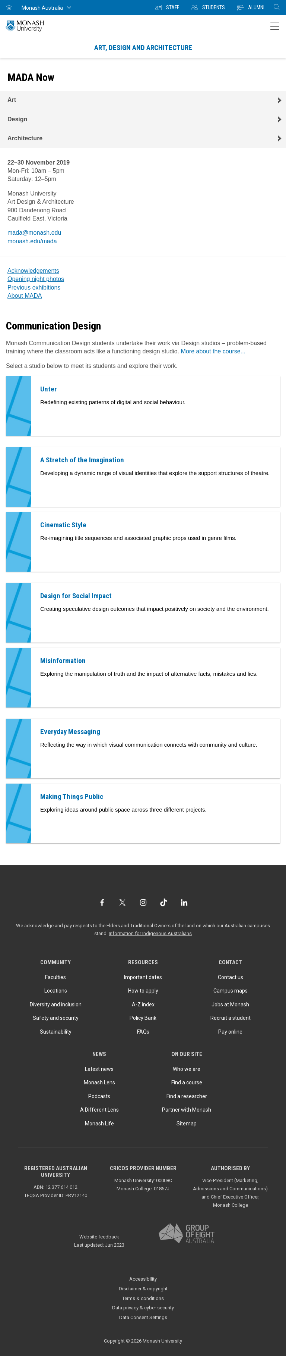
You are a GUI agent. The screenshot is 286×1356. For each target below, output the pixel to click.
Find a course (186, 1082)
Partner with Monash (186, 1110)
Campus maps (230, 991)
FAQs (143, 1032)
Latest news (99, 1069)
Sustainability (56, 1032)
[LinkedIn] (184, 902)
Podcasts (99, 1096)
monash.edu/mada (32, 241)
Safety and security (56, 1018)
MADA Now (30, 77)
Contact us (230, 977)
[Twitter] (122, 902)
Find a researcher (186, 1096)
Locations (55, 991)
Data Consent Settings (143, 1317)
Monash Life (99, 1124)
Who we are (186, 1069)
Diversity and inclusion (56, 1004)
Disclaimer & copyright (143, 1288)
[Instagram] (143, 902)
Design (17, 119)
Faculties (55, 977)
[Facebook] (102, 902)
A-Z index (143, 1004)
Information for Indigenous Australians (150, 933)
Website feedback (99, 1237)
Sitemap (187, 1124)
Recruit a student (230, 1018)
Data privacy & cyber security (143, 1307)
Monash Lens (99, 1082)
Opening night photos (35, 279)
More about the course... (213, 351)
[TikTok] (163, 902)
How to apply (143, 991)
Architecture (24, 138)
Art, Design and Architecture (143, 47)
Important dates (143, 977)
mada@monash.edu (34, 232)
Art (11, 100)
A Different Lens (99, 1110)
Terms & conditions (143, 1298)
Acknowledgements (33, 271)
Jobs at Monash (230, 1004)
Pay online (230, 1032)
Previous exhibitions (33, 287)
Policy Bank (143, 1018)
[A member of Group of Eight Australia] (186, 1233)
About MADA (24, 296)
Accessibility (143, 1279)
